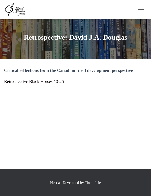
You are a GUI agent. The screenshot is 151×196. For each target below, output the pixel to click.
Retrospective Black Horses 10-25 (34, 81)
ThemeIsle (93, 183)
